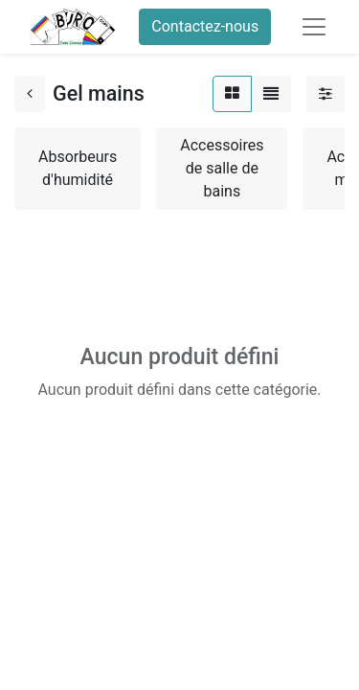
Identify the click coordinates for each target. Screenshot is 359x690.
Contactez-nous (204, 26)
